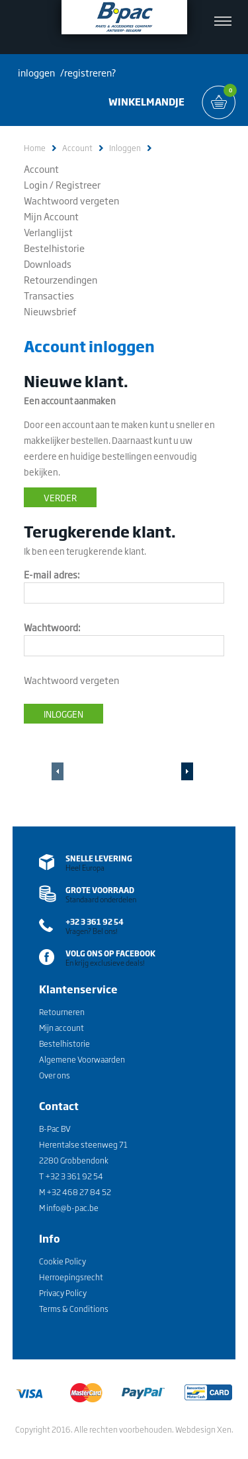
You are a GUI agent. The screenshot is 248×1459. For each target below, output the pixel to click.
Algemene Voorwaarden (82, 1059)
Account (77, 148)
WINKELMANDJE (146, 101)
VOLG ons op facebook (110, 953)
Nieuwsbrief (50, 311)
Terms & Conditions (73, 1309)
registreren (88, 72)
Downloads (47, 263)
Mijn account (61, 1028)
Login (36, 184)
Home (35, 148)
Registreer (78, 184)
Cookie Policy (62, 1261)
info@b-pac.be (72, 1208)
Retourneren (62, 1012)
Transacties (49, 295)
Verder (60, 497)
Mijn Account (51, 216)
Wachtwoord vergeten (71, 200)
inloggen (36, 72)
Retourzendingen (60, 279)
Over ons (54, 1075)
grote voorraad (99, 890)
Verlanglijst (48, 232)
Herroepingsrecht (71, 1277)
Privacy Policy (63, 1293)
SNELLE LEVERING (98, 858)
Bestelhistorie (54, 248)
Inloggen (125, 148)
